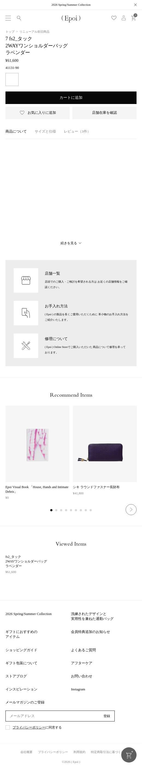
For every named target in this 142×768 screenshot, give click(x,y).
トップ (9, 31)
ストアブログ (16, 676)
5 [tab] (71, 510)
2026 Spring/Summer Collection (28, 614)
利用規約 (79, 752)
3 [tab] (61, 510)
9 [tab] (91, 510)
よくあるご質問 (83, 650)
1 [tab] (51, 510)
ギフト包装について (21, 663)
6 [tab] (76, 510)
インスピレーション (21, 689)
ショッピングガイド (21, 650)
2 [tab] (56, 510)
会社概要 (26, 752)
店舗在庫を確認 (104, 113)
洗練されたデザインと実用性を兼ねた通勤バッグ (92, 616)
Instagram (78, 689)
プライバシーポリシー (29, 727)
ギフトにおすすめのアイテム (21, 634)
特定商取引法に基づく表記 (109, 752)
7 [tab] (81, 510)
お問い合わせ (81, 676)
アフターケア (81, 663)
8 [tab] (86, 510)
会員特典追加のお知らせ (90, 632)
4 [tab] (66, 510)
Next (131, 509)
